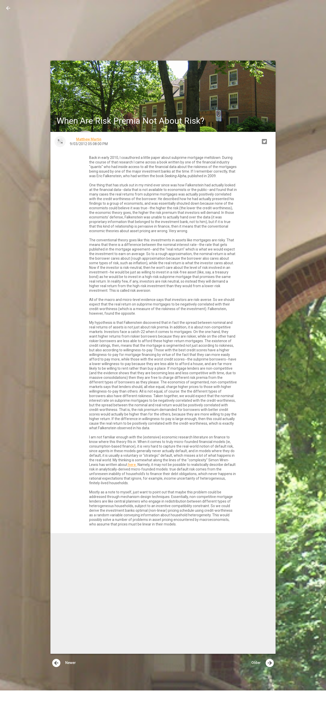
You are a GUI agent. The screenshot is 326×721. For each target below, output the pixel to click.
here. (132, 465)
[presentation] (56, 663)
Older (262, 663)
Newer (64, 663)
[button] (8, 8)
